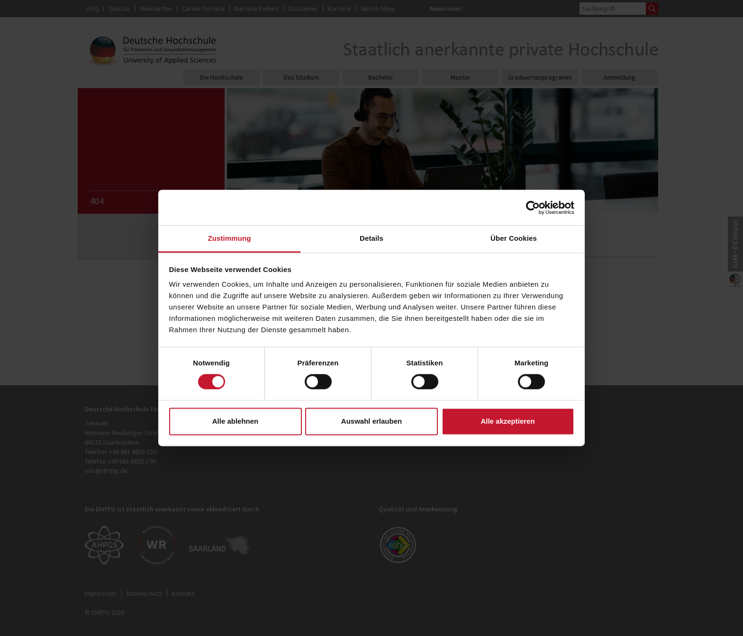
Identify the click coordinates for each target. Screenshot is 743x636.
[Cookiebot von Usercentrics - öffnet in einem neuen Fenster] (532, 207)
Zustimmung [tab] (229, 238)
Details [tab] (371, 238)
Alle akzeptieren (507, 421)
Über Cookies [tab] (513, 238)
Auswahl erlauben (371, 421)
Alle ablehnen (235, 421)
